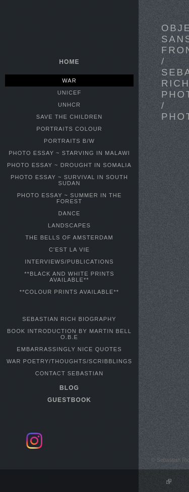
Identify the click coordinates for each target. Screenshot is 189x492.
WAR (69, 80)
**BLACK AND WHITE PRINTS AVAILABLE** (69, 277)
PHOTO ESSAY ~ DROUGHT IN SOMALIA (69, 165)
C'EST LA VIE (69, 250)
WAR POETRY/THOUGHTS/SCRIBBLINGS (69, 361)
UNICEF (69, 93)
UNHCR (69, 105)
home (69, 61)
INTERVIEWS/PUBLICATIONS (69, 262)
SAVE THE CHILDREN (69, 117)
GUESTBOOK (69, 399)
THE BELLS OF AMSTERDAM (69, 237)
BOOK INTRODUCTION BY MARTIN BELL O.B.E (69, 334)
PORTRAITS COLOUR (69, 129)
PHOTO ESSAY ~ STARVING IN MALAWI (69, 153)
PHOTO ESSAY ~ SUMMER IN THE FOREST (69, 198)
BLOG (69, 387)
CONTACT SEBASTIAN (69, 373)
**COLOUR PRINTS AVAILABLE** (69, 292)
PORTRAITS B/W (69, 141)
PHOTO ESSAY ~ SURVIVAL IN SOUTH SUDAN (69, 180)
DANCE (69, 213)
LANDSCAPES (69, 225)
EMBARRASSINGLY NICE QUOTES (69, 349)
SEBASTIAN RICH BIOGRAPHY (69, 319)
